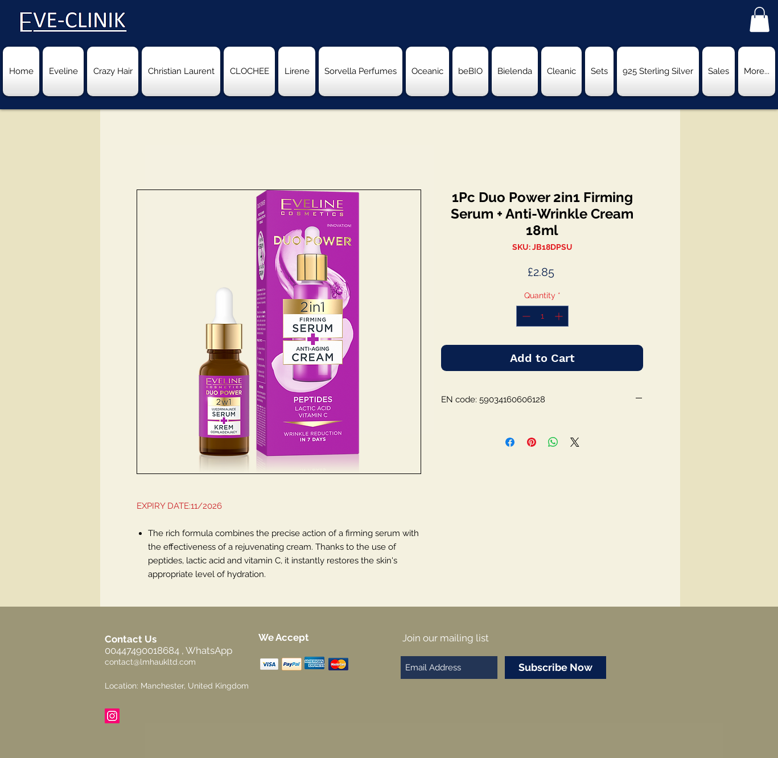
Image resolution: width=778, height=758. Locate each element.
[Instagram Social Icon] (112, 715)
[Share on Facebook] (510, 442)
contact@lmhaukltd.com (150, 661)
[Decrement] (525, 316)
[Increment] (560, 316)
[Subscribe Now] (555, 667)
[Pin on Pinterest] (531, 442)
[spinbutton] (542, 316)
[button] (759, 19)
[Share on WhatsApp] (553, 442)
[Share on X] (575, 442)
